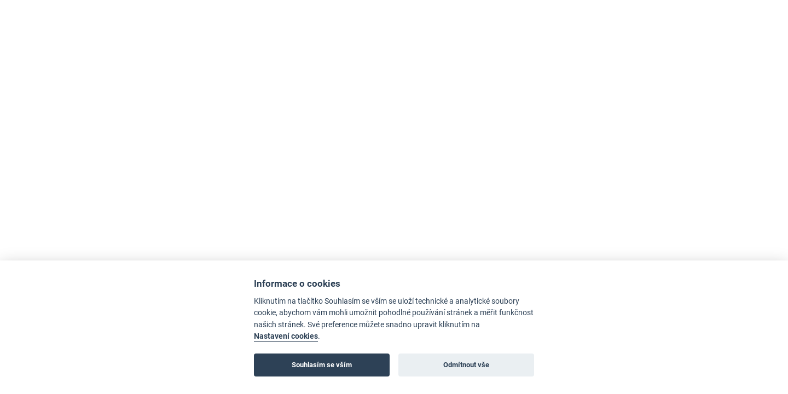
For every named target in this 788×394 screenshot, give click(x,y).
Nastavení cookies (286, 336)
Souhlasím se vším (322, 365)
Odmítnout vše (466, 365)
